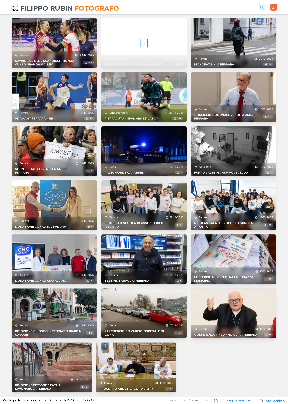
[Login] (273, 7)
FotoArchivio (274, 401)
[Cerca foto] (262, 7)
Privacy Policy (176, 400)
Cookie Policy (198, 400)
